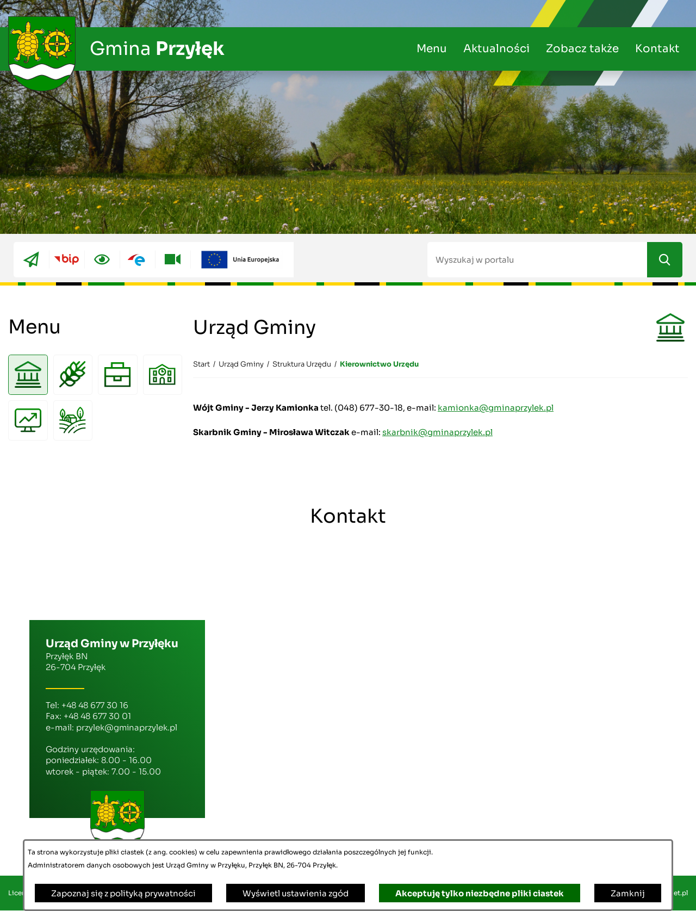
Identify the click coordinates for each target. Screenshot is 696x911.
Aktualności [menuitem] (496, 48)
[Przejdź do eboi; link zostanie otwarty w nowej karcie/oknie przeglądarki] (31, 259)
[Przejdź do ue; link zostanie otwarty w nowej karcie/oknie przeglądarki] (242, 259)
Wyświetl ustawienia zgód (296, 893)
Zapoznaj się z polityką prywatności (123, 893)
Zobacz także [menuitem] (582, 48)
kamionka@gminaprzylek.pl (496, 407)
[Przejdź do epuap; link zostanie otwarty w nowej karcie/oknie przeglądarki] (137, 259)
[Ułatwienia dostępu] (102, 259)
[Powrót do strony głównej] (201, 364)
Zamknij (628, 893)
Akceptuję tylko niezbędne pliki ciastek (479, 893)
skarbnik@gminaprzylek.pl (437, 432)
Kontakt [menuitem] (657, 48)
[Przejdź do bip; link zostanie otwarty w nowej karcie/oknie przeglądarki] (66, 259)
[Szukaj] (664, 259)
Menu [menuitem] (432, 48)
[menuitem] (28, 375)
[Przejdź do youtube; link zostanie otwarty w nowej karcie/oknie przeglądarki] (172, 259)
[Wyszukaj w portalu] (537, 259)
